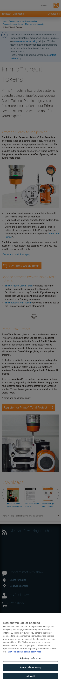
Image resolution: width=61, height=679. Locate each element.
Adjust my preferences (30, 662)
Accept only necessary (30, 671)
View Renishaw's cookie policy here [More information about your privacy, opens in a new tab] (24, 655)
